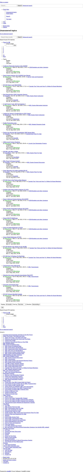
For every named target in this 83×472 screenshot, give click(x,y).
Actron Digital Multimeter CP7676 (12, 237)
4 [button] (3, 51)
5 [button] (3, 52)
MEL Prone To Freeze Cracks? (11, 161)
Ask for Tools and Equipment (35, 77)
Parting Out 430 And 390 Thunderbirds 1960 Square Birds (19, 132)
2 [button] (3, 48)
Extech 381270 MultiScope (10, 218)
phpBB (9, 471)
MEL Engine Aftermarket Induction (38, 105)
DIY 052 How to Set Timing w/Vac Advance (14, 180)
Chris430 (7, 96)
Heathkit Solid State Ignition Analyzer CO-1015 (16, 189)
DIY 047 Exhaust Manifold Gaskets (12, 294)
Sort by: (19, 304)
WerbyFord (8, 115)
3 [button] (3, 49)
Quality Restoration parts (10, 123)
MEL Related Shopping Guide (37, 124)
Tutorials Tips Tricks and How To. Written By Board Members (45, 86)
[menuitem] (11, 12)
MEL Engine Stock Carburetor (35, 96)
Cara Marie (8, 153)
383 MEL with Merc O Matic (10, 151)
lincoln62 (7, 172)
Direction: (33, 304)
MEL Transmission (33, 267)
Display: (7, 304)
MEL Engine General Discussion (36, 162)
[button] (6, 42)
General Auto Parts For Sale (34, 134)
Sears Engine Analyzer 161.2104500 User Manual (16, 75)
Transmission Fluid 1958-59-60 (11, 265)
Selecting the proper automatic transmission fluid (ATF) (18, 275)
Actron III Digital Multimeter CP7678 (13, 227)
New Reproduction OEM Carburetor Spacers (15, 94)
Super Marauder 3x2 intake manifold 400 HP (15, 170)
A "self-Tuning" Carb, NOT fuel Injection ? (14, 104)
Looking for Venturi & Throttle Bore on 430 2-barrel (17, 113)
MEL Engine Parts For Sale (34, 153)
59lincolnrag (8, 67)
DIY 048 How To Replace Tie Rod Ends (13, 256)
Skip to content (4, 2)
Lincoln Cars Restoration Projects (37, 143)
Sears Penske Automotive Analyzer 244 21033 (15, 208)
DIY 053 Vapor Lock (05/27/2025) (12, 85)
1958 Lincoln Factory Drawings (11, 142)
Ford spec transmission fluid (10, 284)
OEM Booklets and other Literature (38, 67)
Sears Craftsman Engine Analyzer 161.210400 (15, 199)
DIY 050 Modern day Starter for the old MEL (15, 246)
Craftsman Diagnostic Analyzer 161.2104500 (15, 66)
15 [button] (3, 55)
